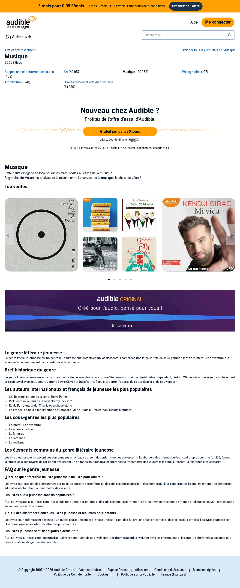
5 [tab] (131, 279)
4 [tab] (125, 279)
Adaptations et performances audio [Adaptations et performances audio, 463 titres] (29, 72)
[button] (120, 131)
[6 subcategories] (120, 80)
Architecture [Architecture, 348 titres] (13, 82)
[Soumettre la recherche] (230, 35)
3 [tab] (120, 279)
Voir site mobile (90, 570)
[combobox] (188, 35)
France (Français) (173, 574)
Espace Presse (118, 570)
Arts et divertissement (20, 50)
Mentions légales (204, 570)
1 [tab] (109, 279)
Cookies (103, 574)
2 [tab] (114, 279)
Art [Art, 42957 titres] (66, 72)
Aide (194, 22)
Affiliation (141, 570)
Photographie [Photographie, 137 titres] (191, 72)
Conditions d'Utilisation (170, 570)
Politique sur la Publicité (138, 574)
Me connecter (218, 22)
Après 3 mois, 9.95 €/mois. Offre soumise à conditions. (101, 6)
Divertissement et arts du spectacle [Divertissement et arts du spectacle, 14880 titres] (88, 82)
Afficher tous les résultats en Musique (208, 50)
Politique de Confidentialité (72, 574)
